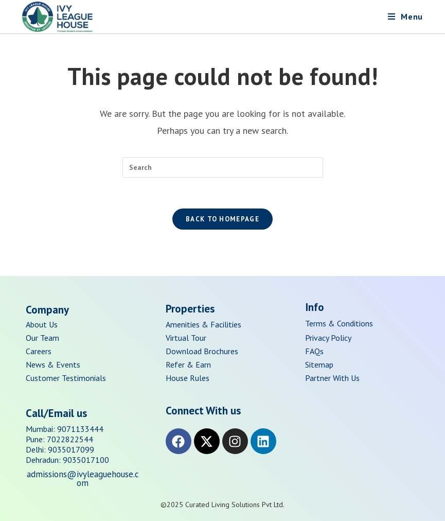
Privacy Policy (328, 338)
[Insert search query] (222, 167)
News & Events (53, 364)
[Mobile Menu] (405, 16)
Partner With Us (332, 378)
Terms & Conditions (339, 323)
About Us (42, 324)
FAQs (314, 351)
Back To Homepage (222, 219)
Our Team (42, 338)
